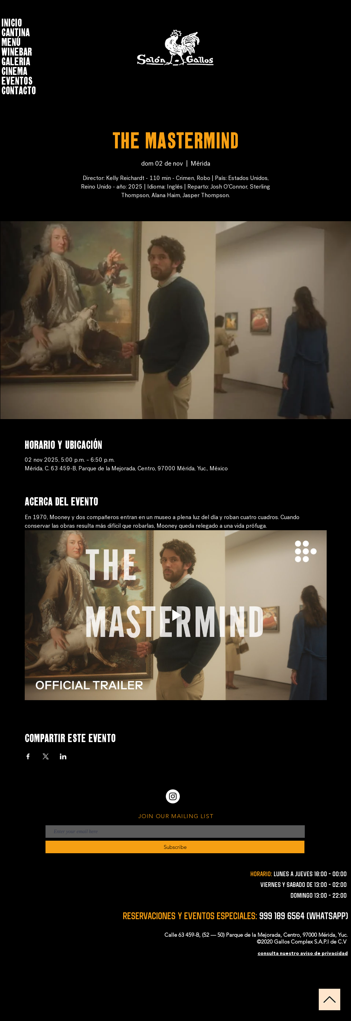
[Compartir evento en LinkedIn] (63, 756)
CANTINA (15, 31)
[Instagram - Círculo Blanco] (173, 796)
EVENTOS (17, 80)
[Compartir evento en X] (45, 756)
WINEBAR (16, 51)
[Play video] (176, 615)
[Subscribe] (174, 847)
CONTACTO (18, 89)
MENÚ (11, 41)
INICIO (11, 22)
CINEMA (14, 70)
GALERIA (15, 60)
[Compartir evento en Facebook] (28, 756)
